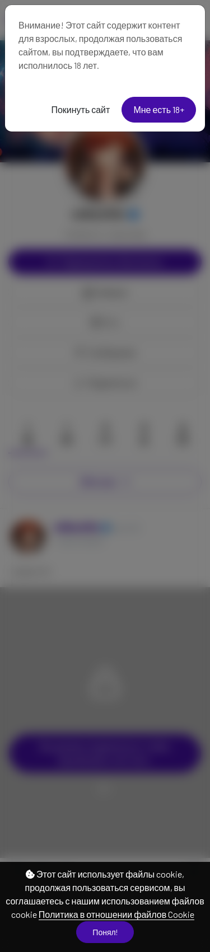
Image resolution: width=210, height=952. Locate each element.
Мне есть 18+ (158, 109)
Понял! (104, 932)
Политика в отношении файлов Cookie (116, 914)
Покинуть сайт (80, 109)
